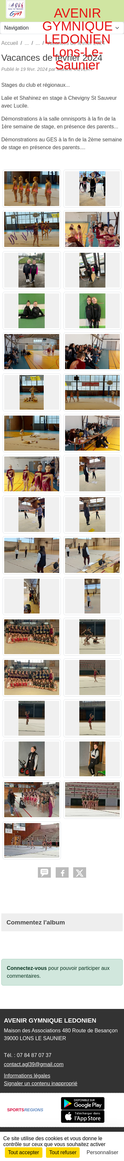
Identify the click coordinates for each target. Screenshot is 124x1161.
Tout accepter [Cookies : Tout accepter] (23, 1152)
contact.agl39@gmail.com (33, 1064)
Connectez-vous (27, 968)
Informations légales (27, 1075)
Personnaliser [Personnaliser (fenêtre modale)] (102, 1152)
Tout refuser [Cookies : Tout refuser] (62, 1152)
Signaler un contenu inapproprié (40, 1083)
